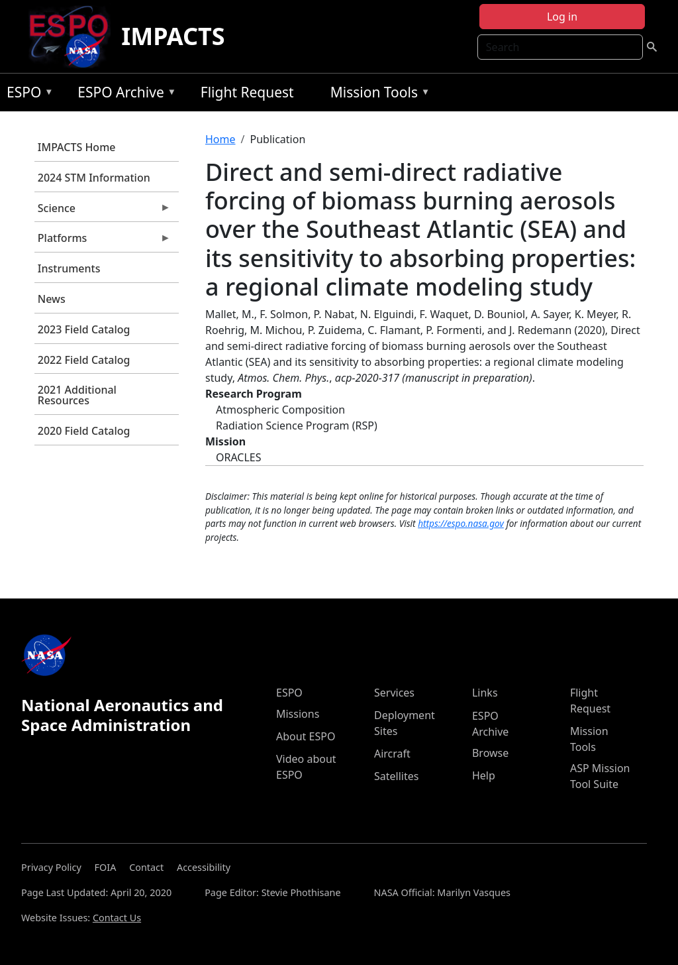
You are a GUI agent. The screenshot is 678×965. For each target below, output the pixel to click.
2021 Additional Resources (77, 395)
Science (102, 211)
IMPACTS (172, 36)
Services (394, 692)
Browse (490, 753)
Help (483, 775)
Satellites (396, 776)
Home (220, 139)
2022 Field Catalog (84, 360)
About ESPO (305, 736)
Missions (297, 714)
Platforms (102, 241)
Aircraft (392, 753)
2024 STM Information (94, 177)
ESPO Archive (123, 94)
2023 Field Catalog (84, 329)
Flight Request (247, 92)
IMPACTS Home (77, 147)
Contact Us (117, 917)
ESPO (27, 94)
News (52, 299)
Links (485, 692)
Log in (562, 16)
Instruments (69, 268)
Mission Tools (377, 94)
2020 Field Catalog (84, 431)
